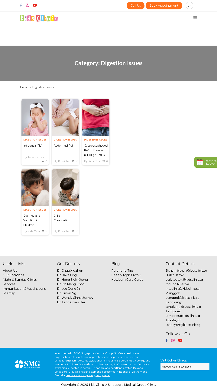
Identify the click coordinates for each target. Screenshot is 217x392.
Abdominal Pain (64, 145)
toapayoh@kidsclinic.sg (183, 325)
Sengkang (173, 302)
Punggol (172, 293)
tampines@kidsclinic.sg (183, 316)
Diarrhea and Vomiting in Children (31, 220)
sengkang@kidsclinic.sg (183, 307)
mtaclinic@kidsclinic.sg (183, 288)
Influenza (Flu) (32, 145)
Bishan (171, 270)
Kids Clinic (64, 161)
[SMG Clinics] (184, 366)
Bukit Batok (175, 275)
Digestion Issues (35, 139)
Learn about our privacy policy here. (88, 375)
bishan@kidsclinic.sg (192, 270)
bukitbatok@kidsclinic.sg (184, 279)
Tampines (173, 311)
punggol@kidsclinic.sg (182, 298)
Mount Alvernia (177, 284)
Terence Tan (36, 157)
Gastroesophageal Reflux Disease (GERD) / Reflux (96, 150)
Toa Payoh (173, 320)
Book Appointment (163, 5)
